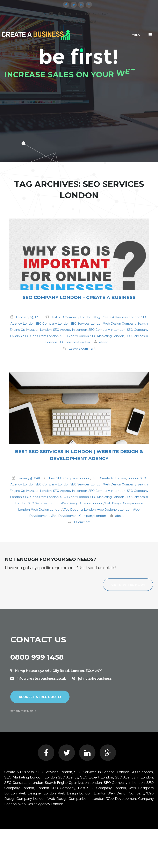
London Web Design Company (113, 323)
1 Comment (82, 522)
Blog (96, 317)
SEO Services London (74, 342)
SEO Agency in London (70, 330)
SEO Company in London (106, 330)
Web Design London (46, 509)
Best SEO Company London (71, 317)
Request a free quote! (40, 697)
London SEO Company (40, 323)
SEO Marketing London (107, 336)
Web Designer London (79, 509)
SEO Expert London (74, 336)
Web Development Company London (78, 516)
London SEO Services (73, 323)
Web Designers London (114, 509)
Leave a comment (82, 348)
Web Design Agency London (82, 503)
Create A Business (114, 317)
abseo (103, 342)
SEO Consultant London (41, 336)
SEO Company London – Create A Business (79, 297)
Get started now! (128, 584)
